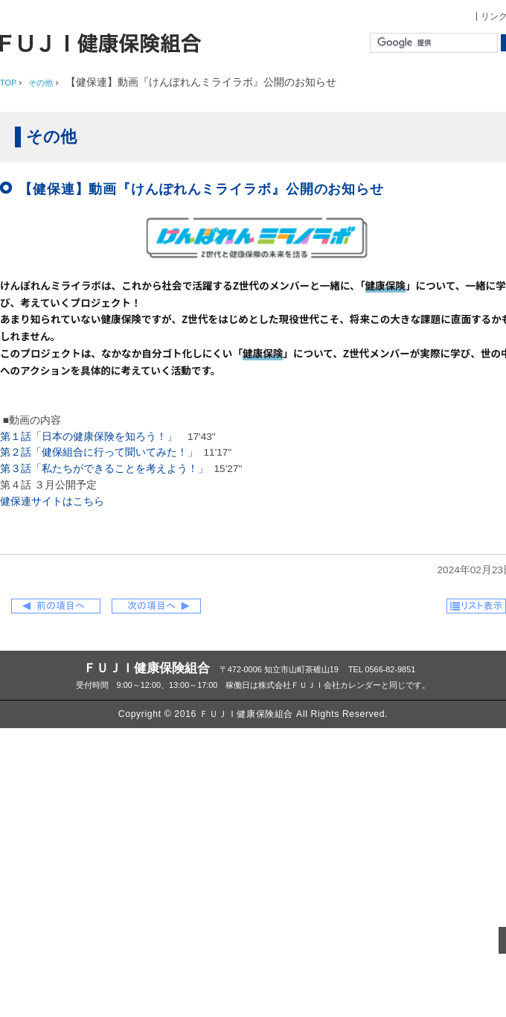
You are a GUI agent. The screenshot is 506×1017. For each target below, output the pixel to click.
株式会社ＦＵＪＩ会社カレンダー (319, 684)
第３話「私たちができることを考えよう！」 (104, 468)
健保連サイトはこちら (52, 501)
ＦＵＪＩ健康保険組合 (146, 667)
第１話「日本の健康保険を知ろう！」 (88, 436)
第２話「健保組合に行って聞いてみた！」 (99, 452)
